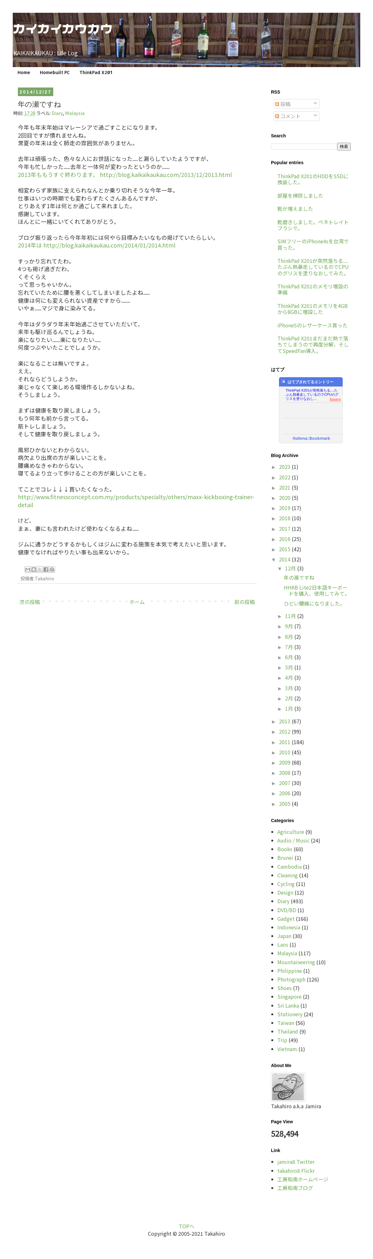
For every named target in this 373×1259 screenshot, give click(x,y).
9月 (289, 626)
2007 (285, 783)
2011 (285, 742)
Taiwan (285, 1022)
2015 (285, 549)
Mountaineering (296, 962)
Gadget (286, 918)
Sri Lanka (288, 1005)
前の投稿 (244, 602)
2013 (285, 721)
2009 (285, 762)
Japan (284, 936)
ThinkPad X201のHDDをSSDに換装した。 (312, 179)
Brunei (285, 857)
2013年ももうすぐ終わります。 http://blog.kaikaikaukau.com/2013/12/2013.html (125, 175)
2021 (285, 487)
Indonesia (288, 927)
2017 (285, 528)
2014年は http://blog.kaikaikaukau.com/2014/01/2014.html (96, 245)
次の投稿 (29, 602)
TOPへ (186, 1226)
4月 (289, 677)
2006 (285, 793)
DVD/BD (286, 910)
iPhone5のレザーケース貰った (312, 325)
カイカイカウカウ (63, 28)
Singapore (289, 996)
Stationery (290, 1014)
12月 (291, 568)
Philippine (289, 970)
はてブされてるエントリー (307, 381)
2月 (289, 698)
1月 (289, 708)
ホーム (137, 602)
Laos (282, 944)
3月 (289, 688)
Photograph (291, 979)
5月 (289, 667)
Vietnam (287, 1049)
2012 (285, 731)
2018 (285, 518)
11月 (291, 616)
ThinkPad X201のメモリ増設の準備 (312, 289)
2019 (285, 508)
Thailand (287, 1031)
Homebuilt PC (55, 72)
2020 (285, 497)
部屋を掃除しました (300, 195)
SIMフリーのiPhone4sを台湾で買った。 (313, 244)
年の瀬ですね (299, 577)
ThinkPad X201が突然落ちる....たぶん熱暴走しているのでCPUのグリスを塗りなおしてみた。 (313, 267)
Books (284, 849)
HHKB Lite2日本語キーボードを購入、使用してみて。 (317, 590)
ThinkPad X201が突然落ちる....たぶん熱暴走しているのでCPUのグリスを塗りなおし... (312, 392)
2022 (285, 477)
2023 (285, 466)
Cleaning (287, 875)
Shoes (284, 988)
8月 (289, 636)
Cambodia (289, 866)
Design (285, 892)
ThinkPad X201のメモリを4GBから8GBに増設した (312, 309)
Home (24, 72)
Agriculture (290, 832)
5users (335, 399)
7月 (289, 647)
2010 (285, 752)
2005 (285, 803)
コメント (288, 116)
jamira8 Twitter (296, 1161)
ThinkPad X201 (95, 72)
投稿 (282, 104)
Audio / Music (293, 840)
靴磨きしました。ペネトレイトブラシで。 (313, 225)
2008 (285, 772)
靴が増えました (295, 208)
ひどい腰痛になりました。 (314, 603)
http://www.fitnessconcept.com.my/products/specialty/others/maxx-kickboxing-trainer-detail (136, 501)
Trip (282, 1040)
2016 (285, 539)
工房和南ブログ (295, 1188)
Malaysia (74, 113)
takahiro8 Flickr (296, 1170)
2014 (285, 559)
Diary (57, 113)
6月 (289, 657)
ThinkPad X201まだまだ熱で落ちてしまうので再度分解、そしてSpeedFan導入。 (313, 344)
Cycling (286, 884)
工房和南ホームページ (302, 1179)
